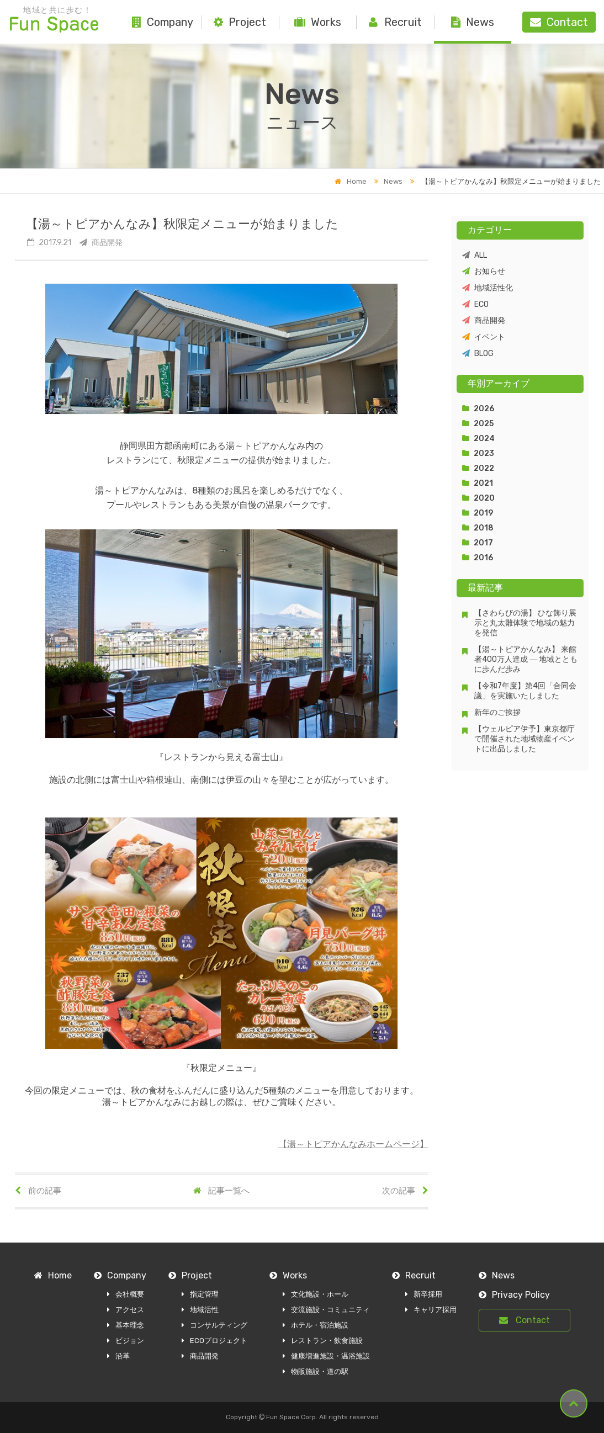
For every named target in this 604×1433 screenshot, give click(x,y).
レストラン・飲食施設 (323, 1340)
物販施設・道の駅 (315, 1371)
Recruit (395, 22)
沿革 (118, 1356)
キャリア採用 (431, 1309)
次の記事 (405, 1191)
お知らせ (483, 271)
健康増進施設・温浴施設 (326, 1356)
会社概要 (125, 1294)
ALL (474, 255)
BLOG (478, 353)
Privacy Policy (514, 1294)
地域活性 (200, 1309)
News (472, 22)
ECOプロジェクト (214, 1340)
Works (317, 22)
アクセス (125, 1309)
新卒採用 (423, 1294)
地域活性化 (487, 288)
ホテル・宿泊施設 (315, 1325)
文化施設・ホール (315, 1294)
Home (351, 181)
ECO (475, 304)
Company (162, 22)
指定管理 (200, 1294)
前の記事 (38, 1191)
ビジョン (125, 1340)
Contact (524, 1320)
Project (240, 22)
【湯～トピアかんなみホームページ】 (353, 1144)
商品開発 (483, 320)
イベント (483, 337)
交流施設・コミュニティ (326, 1309)
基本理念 (125, 1325)
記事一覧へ (221, 1191)
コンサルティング (214, 1325)
